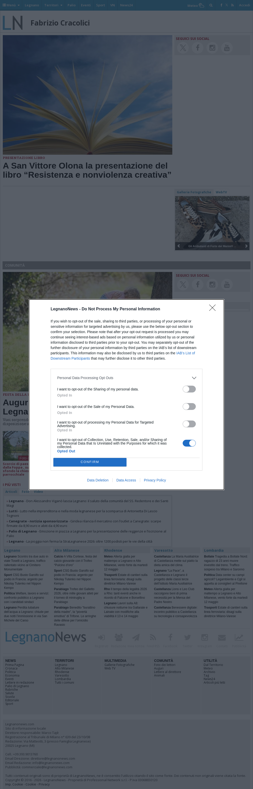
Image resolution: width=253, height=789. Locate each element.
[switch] (189, 389)
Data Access (126, 480)
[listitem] (126, 378)
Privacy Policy (155, 480)
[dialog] (126, 394)
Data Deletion (98, 480)
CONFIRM (89, 462)
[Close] (214, 309)
